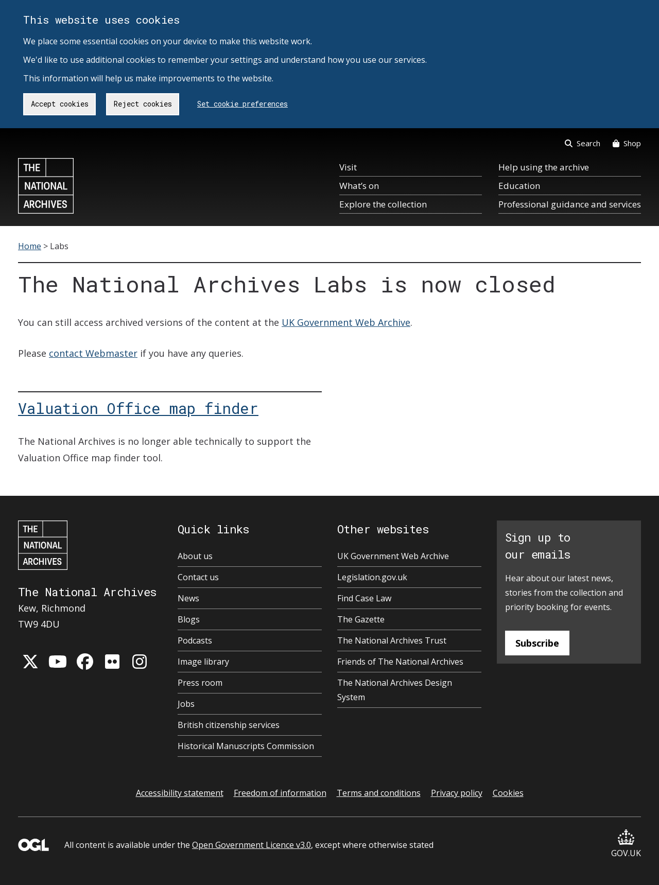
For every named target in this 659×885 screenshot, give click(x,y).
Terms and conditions (379, 793)
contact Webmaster (93, 353)
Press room (200, 682)
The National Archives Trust (391, 640)
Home (29, 246)
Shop (627, 143)
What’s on (359, 186)
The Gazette (361, 619)
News (188, 598)
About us (195, 556)
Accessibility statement (179, 793)
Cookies (508, 793)
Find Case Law (364, 598)
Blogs (189, 619)
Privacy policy (456, 793)
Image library (203, 661)
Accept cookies (60, 104)
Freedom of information (280, 793)
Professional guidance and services (569, 204)
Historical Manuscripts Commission (246, 746)
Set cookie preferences (242, 104)
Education (519, 186)
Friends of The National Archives (400, 661)
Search (582, 143)
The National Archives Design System (394, 690)
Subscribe (537, 643)
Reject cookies (143, 104)
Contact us (198, 577)
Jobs (186, 703)
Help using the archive (543, 167)
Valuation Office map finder (138, 408)
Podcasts (195, 640)
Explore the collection (383, 204)
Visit (348, 167)
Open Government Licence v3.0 (251, 845)
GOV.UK (626, 844)
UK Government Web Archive (346, 322)
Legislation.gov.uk (372, 577)
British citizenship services (229, 725)
